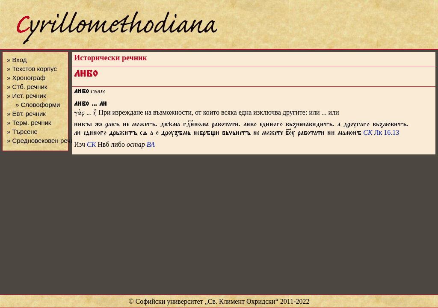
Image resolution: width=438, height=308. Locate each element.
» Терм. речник (29, 122)
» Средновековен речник (43, 140)
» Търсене (22, 131)
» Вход (17, 59)
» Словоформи (37, 104)
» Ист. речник (26, 95)
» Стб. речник (27, 86)
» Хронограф (26, 77)
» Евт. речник (26, 113)
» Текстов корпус (32, 68)
